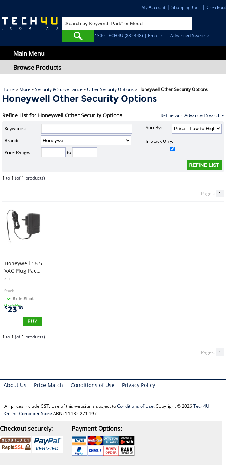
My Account (153, 7)
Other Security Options (110, 89)
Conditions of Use (92, 384)
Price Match (48, 384)
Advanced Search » (190, 35)
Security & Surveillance (59, 89)
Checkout (216, 7)
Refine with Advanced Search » (192, 115)
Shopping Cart (186, 7)
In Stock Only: (160, 144)
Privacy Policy (138, 384)
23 (13, 310)
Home (8, 89)
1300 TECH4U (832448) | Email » (128, 35)
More (24, 89)
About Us (15, 384)
